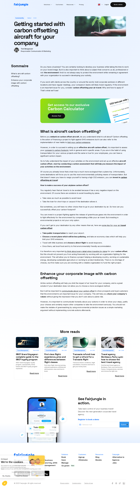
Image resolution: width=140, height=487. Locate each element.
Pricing (81, 4)
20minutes (83, 460)
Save (63, 460)
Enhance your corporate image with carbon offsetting (21, 83)
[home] (21, 4)
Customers (59, 4)
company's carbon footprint (56, 150)
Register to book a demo (88, 419)
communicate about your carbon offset (78, 291)
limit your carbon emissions (78, 142)
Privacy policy (64, 483)
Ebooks (98, 460)
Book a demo (118, 4)
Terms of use (88, 483)
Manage (64, 463)
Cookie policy (76, 483)
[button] (48, 4)
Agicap (81, 457)
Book (63, 457)
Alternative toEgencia (118, 458)
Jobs (114, 463)
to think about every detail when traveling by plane (86, 251)
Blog (97, 457)
